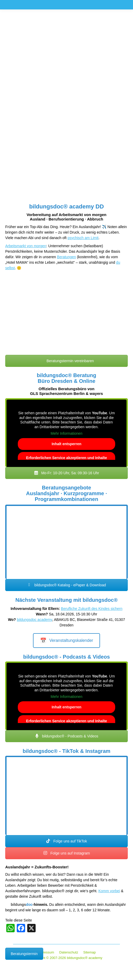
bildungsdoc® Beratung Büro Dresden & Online (66, 378)
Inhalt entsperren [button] (66, 444)
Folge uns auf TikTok (66, 841)
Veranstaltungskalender (66, 640)
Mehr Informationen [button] (66, 433)
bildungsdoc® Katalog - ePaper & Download (66, 585)
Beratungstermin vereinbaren (66, 361)
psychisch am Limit (83, 238)
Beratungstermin (24, 954)
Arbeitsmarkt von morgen (25, 246)
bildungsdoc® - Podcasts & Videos (66, 657)
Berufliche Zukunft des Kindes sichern (92, 608)
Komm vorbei (109, 891)
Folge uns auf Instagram (66, 853)
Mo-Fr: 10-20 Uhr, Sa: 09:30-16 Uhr (66, 473)
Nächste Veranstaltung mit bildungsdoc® (66, 600)
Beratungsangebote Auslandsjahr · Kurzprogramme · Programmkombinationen (66, 493)
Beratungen (66, 257)
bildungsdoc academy (34, 619)
